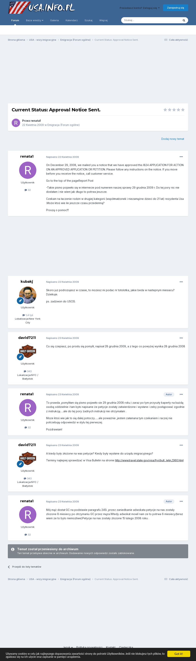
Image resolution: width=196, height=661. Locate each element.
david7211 (27, 338)
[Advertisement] (98, 74)
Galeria (54, 20)
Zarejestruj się (175, 7)
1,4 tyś (27, 315)
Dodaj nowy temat (172, 138)
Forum (15, 22)
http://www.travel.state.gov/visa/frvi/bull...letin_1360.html (149, 460)
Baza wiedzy (34, 20)
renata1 (36, 120)
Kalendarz (72, 20)
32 (27, 189)
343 (28, 371)
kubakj (27, 281)
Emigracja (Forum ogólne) (63, 124)
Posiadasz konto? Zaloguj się (140, 7)
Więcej (103, 20)
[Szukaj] (141, 20)
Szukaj (88, 20)
